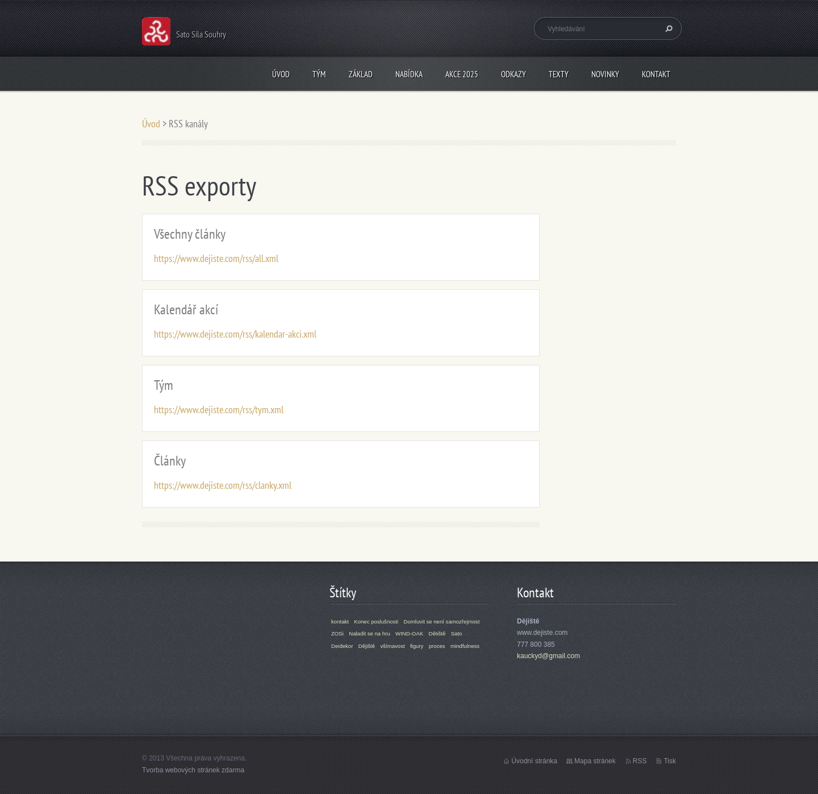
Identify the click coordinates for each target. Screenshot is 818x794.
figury (416, 646)
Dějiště (366, 646)
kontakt (340, 621)
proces (437, 646)
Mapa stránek (595, 761)
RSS (640, 761)
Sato (456, 633)
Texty (559, 74)
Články (170, 460)
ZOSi (337, 633)
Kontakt (656, 74)
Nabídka (409, 74)
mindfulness (464, 646)
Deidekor (342, 646)
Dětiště (436, 633)
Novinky (605, 74)
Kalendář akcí (186, 309)
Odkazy (513, 74)
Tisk (669, 761)
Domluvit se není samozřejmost (442, 621)
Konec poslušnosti (376, 621)
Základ (361, 74)
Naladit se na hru (369, 633)
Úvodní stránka (534, 761)
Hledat (667, 28)
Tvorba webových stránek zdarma (193, 770)
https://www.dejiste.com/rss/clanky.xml (222, 485)
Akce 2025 (461, 74)
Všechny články (190, 234)
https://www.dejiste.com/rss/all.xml (216, 258)
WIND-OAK (409, 633)
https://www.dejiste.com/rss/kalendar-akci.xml (235, 333)
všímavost (392, 646)
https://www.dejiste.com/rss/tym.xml (218, 409)
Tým (319, 74)
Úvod (281, 74)
